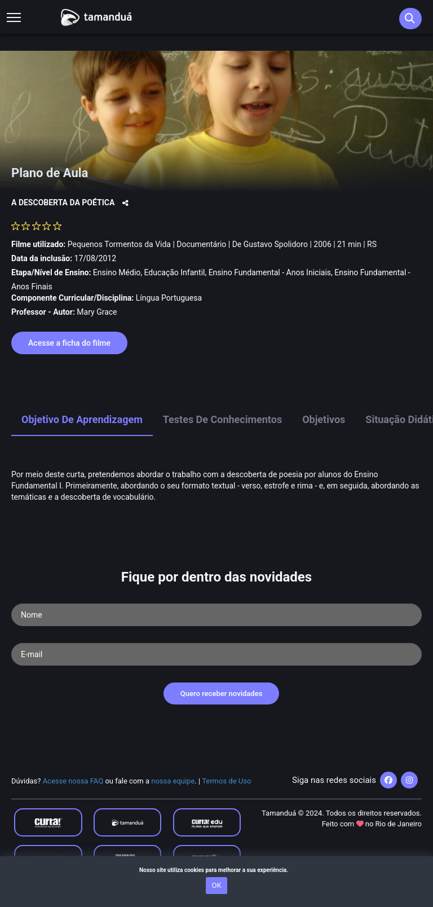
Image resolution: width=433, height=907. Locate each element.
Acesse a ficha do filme (69, 342)
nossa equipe (173, 781)
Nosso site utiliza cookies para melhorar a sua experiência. (216, 870)
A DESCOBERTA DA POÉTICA (64, 202)
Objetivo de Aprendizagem (82, 419)
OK (216, 885)
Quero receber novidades (221, 693)
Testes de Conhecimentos (222, 419)
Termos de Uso (226, 781)
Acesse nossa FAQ (73, 781)
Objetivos (323, 419)
